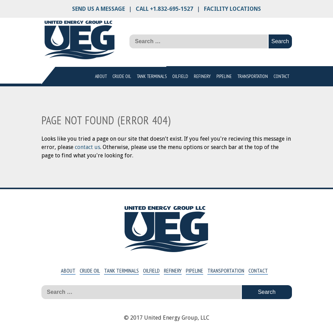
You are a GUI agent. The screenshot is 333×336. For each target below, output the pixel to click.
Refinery (202, 76)
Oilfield (180, 76)
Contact (281, 76)
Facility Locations (232, 9)
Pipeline (224, 76)
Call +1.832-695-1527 (164, 9)
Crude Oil (121, 76)
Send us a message (98, 9)
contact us (87, 147)
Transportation (252, 76)
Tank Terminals (152, 76)
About (101, 76)
